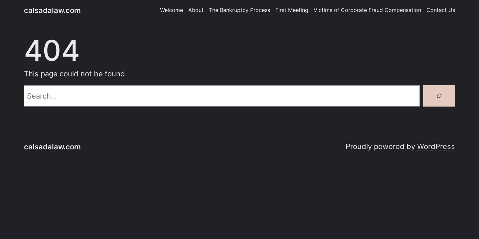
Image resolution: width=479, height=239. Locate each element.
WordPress (436, 146)
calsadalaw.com (52, 10)
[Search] (439, 96)
